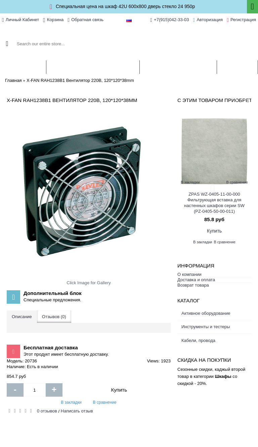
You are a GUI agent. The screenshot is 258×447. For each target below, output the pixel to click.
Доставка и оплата (196, 279)
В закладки (71, 402)
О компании (189, 274)
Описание (22, 316)
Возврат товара (193, 285)
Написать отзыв (77, 410)
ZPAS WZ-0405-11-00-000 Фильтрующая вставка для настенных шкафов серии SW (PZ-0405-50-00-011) (214, 203)
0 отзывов (47, 410)
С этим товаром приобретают (214, 100)
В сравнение (104, 402)
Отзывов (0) (54, 316)
